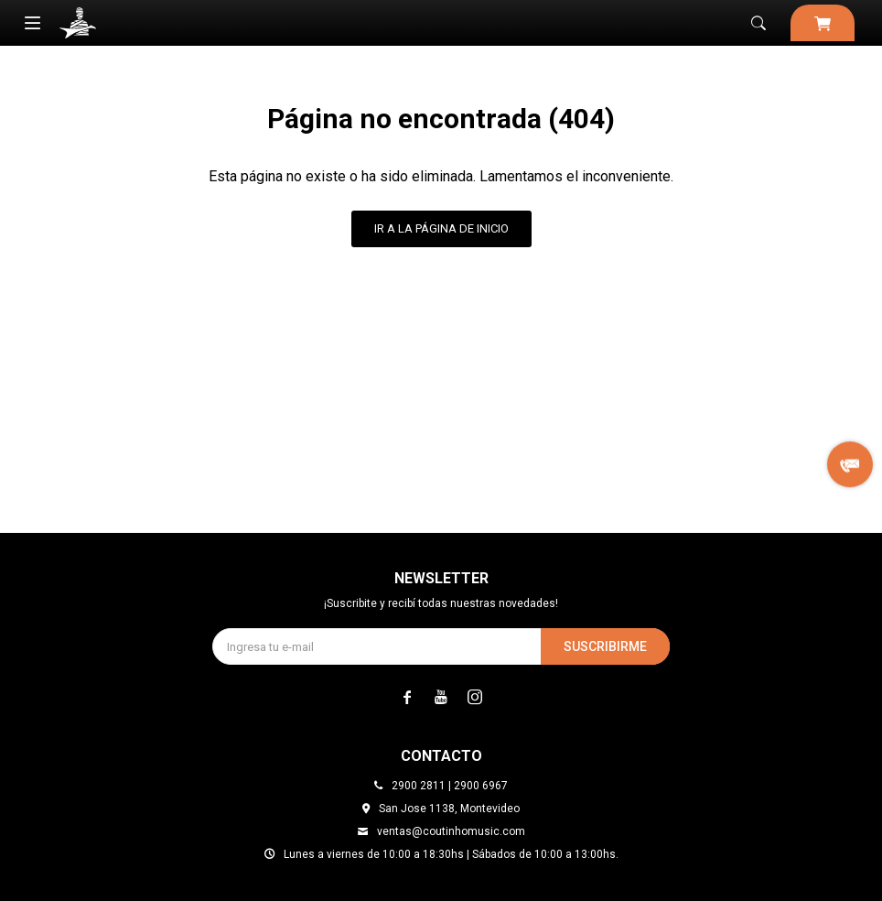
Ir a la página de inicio (441, 228)
